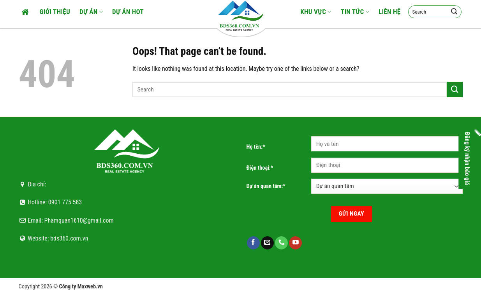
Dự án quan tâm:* (266, 186)
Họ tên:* (256, 147)
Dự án (91, 12)
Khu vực (315, 12)
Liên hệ (390, 12)
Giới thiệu (55, 12)
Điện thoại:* (260, 168)
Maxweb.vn (90, 286)
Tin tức (355, 12)
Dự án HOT (128, 12)
